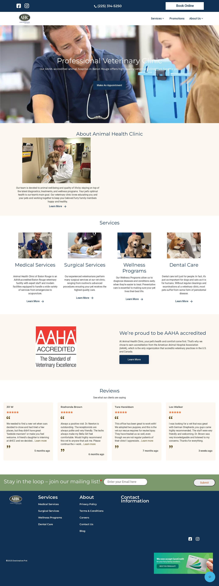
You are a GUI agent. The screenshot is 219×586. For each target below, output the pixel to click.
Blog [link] (82, 531)
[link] (19, 5)
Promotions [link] (177, 18)
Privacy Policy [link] (88, 504)
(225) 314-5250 (109, 6)
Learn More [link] (57, 206)
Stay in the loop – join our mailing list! (53, 481)
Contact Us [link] (86, 524)
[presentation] (170, 482)
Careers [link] (84, 517)
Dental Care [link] (45, 524)
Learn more (41, 440)
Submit (204, 482)
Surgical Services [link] (48, 510)
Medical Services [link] (48, 504)
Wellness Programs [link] (50, 517)
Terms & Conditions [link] (91, 510)
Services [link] (156, 18)
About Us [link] (195, 18)
